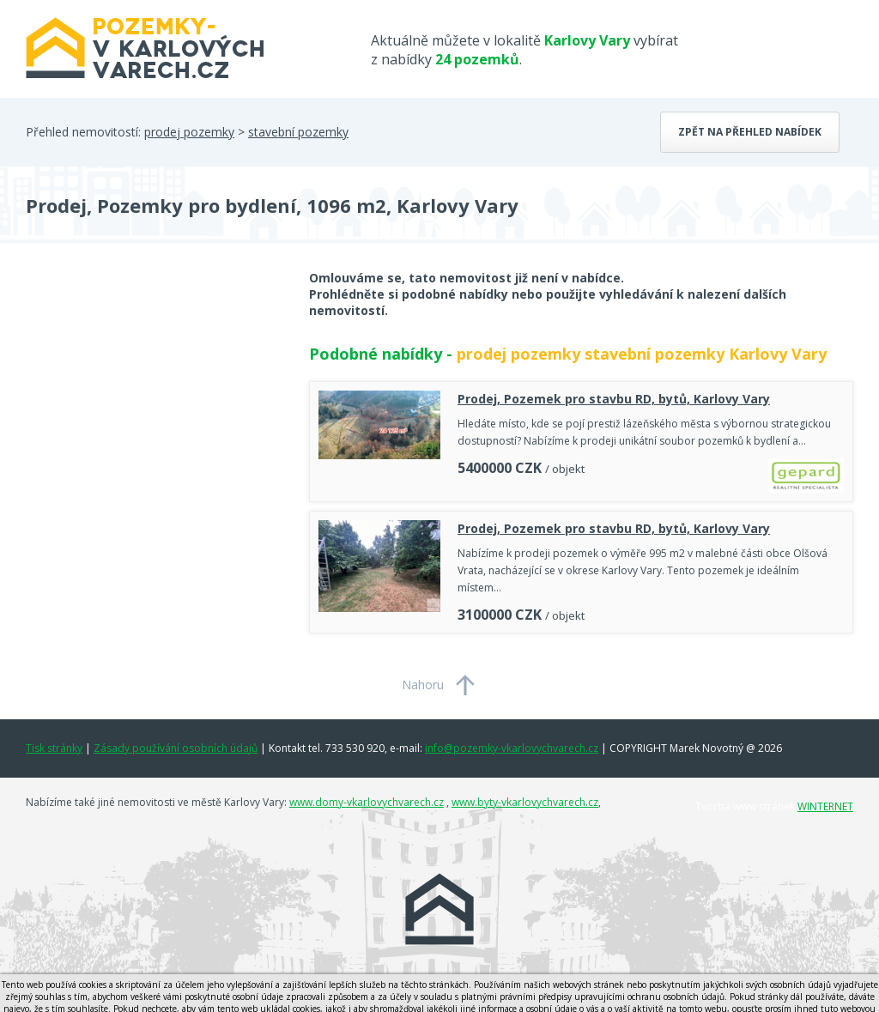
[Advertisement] (154, 407)
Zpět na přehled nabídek (749, 131)
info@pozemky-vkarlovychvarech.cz (511, 748)
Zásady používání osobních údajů (176, 748)
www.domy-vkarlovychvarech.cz (366, 802)
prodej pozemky (189, 132)
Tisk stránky (54, 748)
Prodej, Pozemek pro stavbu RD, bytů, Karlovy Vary (614, 399)
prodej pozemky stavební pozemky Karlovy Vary (642, 353)
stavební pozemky (298, 132)
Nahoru (423, 684)
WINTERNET (825, 806)
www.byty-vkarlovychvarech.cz (525, 802)
